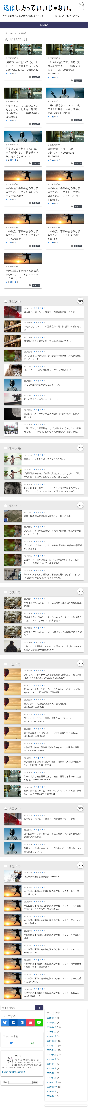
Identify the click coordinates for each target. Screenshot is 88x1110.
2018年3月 (51, 1032)
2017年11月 (52, 1045)
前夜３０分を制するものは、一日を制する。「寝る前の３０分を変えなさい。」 (22, 152)
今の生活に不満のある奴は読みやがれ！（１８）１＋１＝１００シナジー (22, 274)
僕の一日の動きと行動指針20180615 (41, 876)
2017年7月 (51, 1064)
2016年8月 (51, 1096)
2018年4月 (22, 33)
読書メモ (78, 120)
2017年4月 (51, 1078)
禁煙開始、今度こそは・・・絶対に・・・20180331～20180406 (64, 152)
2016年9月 (51, 1091)
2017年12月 (52, 1041)
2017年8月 (51, 1059)
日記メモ (36, 77)
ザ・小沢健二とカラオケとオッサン (41, 399)
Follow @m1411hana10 (13, 1072)
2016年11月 (52, 1082)
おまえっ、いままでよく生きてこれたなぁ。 (45, 459)
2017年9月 (51, 1055)
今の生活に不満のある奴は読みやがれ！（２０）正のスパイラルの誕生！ (22, 235)
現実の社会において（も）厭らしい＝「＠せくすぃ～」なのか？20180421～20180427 (22, 66)
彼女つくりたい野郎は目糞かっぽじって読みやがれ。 (49, 370)
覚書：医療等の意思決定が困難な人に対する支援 (47, 516)
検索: (5, 1082)
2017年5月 (51, 1073)
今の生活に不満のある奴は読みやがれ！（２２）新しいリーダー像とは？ (22, 192)
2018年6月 (51, 1018)
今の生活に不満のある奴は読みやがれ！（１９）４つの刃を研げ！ (64, 235)
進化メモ (36, 203)
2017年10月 (52, 1050)
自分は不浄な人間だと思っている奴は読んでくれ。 (48, 341)
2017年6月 (51, 1068)
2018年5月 (51, 1022)
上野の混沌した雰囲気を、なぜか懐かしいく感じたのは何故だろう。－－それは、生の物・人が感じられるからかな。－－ (52, 431)
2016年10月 (52, 1087)
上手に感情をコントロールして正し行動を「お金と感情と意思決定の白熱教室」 (64, 109)
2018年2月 (51, 1036)
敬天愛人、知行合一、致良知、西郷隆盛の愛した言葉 (49, 312)
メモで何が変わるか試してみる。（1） (42, 384)
